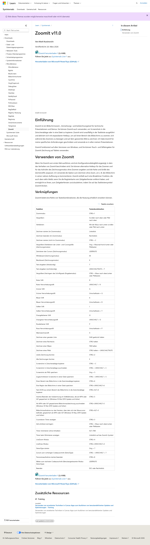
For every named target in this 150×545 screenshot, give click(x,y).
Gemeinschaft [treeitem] (9, 139)
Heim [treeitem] (6, 34)
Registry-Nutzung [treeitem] (14, 113)
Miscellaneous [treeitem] (13, 67)
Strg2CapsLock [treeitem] (13, 83)
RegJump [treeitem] (11, 119)
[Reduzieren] (26, 25)
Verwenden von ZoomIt (130, 33)
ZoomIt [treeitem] (11, 129)
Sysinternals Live (58, 56)
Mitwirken (48, 538)
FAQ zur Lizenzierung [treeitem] (12, 149)
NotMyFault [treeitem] (12, 96)
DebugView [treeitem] (12, 86)
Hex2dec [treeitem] (11, 93)
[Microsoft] (4, 3)
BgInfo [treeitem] (10, 70)
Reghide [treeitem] (11, 116)
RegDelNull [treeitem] (12, 109)
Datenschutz (59, 538)
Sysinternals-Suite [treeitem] (12, 132)
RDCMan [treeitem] (11, 106)
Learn (37, 25)
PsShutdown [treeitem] (12, 103)
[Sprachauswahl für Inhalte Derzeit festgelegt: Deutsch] (8, 532)
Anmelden (143, 3)
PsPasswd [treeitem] (11, 99)
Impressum (113, 538)
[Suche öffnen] (136, 3)
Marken (124, 538)
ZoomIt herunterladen (46, 53)
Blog (38, 538)
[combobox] (16, 30)
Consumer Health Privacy (77, 538)
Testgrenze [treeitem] (12, 126)
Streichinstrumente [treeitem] (15, 122)
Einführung (126, 30)
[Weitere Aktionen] (113, 25)
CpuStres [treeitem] (11, 80)
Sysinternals (46, 25)
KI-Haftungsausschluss (11, 538)
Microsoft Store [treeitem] (12, 136)
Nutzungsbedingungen (99, 538)
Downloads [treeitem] (10, 41)
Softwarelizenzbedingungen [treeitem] (14, 145)
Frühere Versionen (28, 538)
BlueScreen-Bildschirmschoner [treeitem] (14, 75)
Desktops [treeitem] (11, 90)
